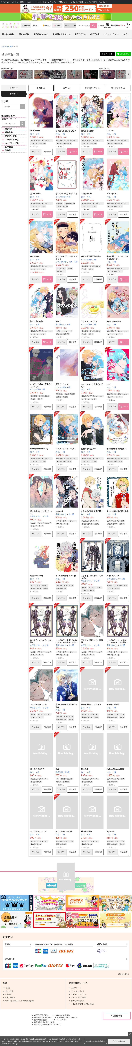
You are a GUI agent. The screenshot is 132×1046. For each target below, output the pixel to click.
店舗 (22, 2)
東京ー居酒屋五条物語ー (91, 256)
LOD (108, 384)
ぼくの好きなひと (37, 769)
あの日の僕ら (35, 194)
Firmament (34, 256)
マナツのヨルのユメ (38, 831)
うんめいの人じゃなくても (67, 194)
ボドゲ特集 (94, 34)
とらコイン (52, 2)
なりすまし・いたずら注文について (47, 1025)
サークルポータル (39, 2)
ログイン (121, 25)
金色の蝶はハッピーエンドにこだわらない (117, 257)
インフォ (15, 2)
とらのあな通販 (7, 47)
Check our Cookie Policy (95, 1041)
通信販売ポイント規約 (42, 1017)
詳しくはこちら (123, 974)
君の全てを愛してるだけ (83, 60)
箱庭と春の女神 (87, 131)
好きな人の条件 (36, 321)
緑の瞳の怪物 (86, 831)
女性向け (57, 25)
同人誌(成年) (24, 34)
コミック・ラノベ (111, 34)
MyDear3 (110, 831)
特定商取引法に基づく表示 (44, 1022)
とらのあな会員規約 (62, 1015)
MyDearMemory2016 (115, 769)
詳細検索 (101, 25)
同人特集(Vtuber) (41, 34)
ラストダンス (112, 194)
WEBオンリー (64, 2)
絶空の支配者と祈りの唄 (66, 576)
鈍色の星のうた (36, 576)
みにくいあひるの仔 (64, 831)
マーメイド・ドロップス (66, 449)
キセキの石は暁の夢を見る (117, 511)
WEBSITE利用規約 (41, 1015)
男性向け (46, 25)
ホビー (125, 34)
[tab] (66, 88)
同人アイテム (80, 34)
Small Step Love (114, 321)
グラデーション (62, 384)
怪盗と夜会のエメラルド (91, 704)
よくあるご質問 (77, 2)
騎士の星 (84, 769)
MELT (58, 321)
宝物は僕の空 (86, 194)
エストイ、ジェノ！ (89, 321)
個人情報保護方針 (41, 1020)
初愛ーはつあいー (88, 449)
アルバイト (103, 2)
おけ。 (65, 60)
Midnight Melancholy (39, 449)
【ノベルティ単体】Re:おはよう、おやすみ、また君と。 (67, 642)
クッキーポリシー (60, 1020)
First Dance (56, 60)
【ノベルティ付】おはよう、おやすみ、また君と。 (117, 641)
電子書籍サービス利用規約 (67, 1017)
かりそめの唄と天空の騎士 (92, 511)
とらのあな (5, 2)
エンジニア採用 (91, 2)
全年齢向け (26, 25)
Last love (110, 131)
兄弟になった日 (113, 576)
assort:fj (59, 511)
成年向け (35, 25)
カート (72, 151)
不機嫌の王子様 (113, 704)
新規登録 (114, 25)
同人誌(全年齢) (8, 34)
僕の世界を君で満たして (117, 449)
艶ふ (57, 769)
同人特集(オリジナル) (61, 34)
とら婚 (28, 2)
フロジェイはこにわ (38, 704)
